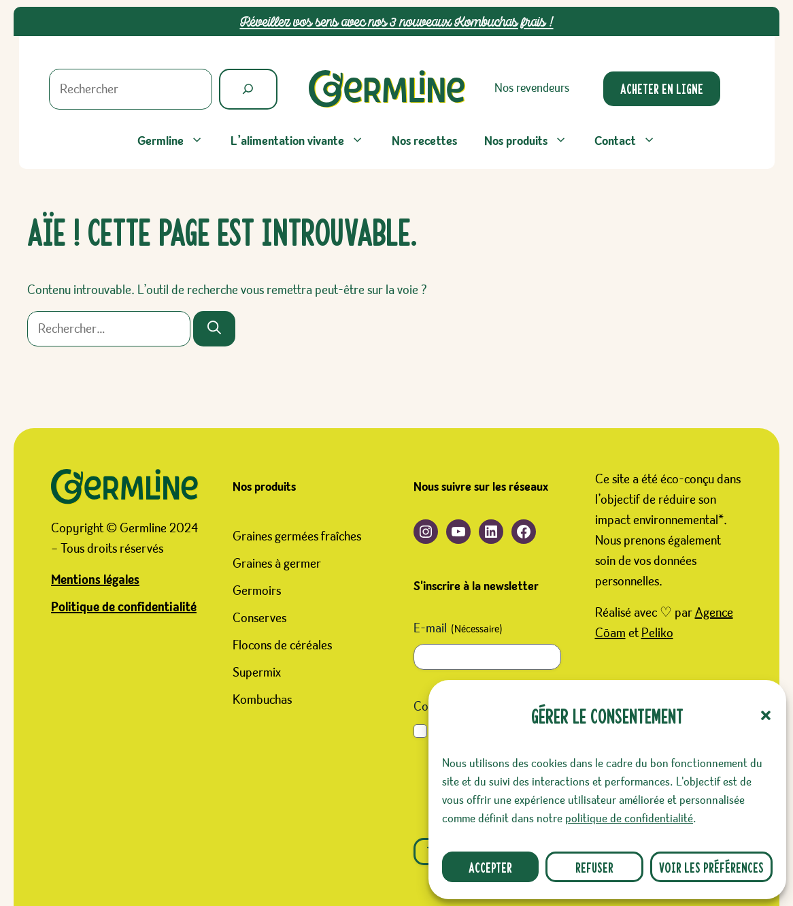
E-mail (458, 629)
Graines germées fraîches (297, 536)
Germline (177, 141)
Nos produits (532, 141)
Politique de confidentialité (124, 607)
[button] (766, 715)
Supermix (257, 672)
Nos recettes (424, 141)
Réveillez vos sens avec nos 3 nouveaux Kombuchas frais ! (397, 21)
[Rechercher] (248, 89)
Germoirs (257, 591)
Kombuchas (262, 700)
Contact (631, 141)
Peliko (657, 633)
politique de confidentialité (629, 819)
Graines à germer (277, 563)
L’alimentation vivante (304, 141)
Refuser (594, 867)
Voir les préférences (711, 867)
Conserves (259, 618)
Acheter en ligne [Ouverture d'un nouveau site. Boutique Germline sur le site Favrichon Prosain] (661, 88)
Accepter (490, 867)
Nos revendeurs (531, 88)
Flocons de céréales (282, 645)
